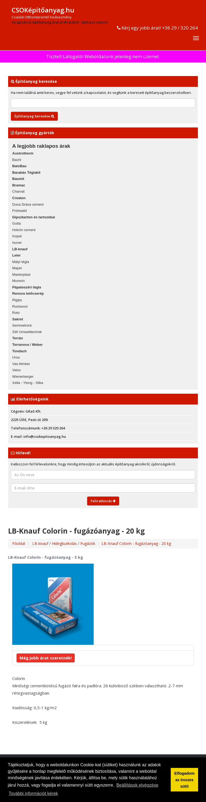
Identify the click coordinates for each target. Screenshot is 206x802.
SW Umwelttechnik (27, 332)
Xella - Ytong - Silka (27, 383)
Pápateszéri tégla (26, 287)
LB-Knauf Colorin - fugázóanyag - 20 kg (136, 543)
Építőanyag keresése (34, 116)
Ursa (16, 357)
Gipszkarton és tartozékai (33, 217)
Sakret (17, 319)
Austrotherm (22, 153)
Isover (17, 243)
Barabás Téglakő (26, 172)
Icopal (17, 236)
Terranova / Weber (27, 345)
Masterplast (21, 274)
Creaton (19, 198)
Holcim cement (24, 230)
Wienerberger (23, 376)
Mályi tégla (20, 262)
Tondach (19, 351)
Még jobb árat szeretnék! (46, 657)
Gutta (16, 223)
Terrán (17, 338)
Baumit (18, 179)
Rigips (17, 300)
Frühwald (19, 211)
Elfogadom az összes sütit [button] (184, 779)
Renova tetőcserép (28, 293)
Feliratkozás (103, 500)
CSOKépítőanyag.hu (43, 9)
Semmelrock (22, 325)
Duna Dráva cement (28, 204)
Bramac (18, 185)
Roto (16, 313)
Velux (16, 370)
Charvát (18, 191)
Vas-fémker (21, 364)
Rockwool (19, 306)
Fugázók (87, 543)
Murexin (18, 281)
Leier (16, 255)
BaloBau (19, 166)
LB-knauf (19, 249)
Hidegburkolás (65, 543)
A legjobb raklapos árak (41, 146)
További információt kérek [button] (33, 793)
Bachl (16, 160)
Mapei (17, 268)
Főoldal (18, 543)
